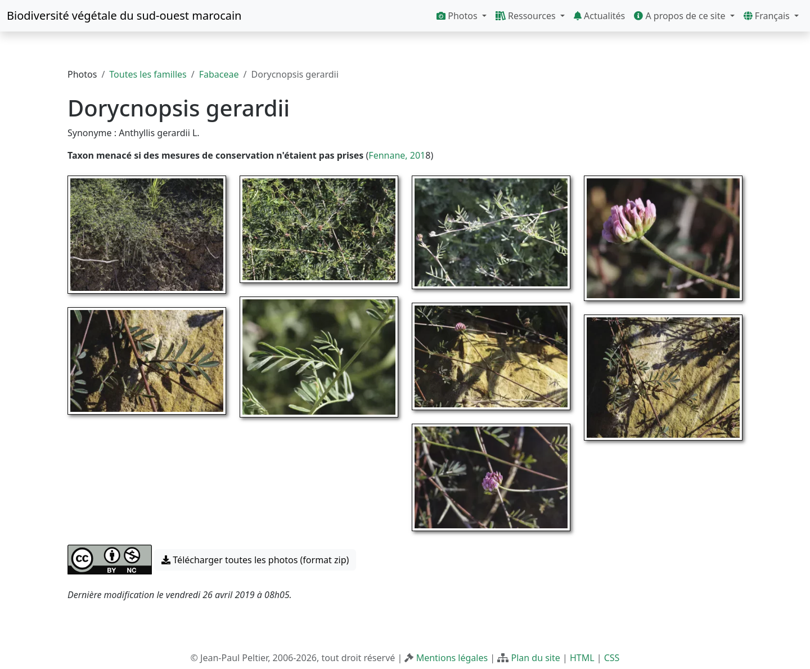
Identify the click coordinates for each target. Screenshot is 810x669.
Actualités (599, 16)
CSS (612, 658)
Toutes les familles (147, 74)
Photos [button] (458, 16)
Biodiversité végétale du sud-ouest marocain (124, 15)
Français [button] (768, 16)
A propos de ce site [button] (680, 16)
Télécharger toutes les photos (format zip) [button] (255, 560)
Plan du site (535, 658)
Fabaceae (219, 74)
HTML (582, 658)
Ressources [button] (527, 16)
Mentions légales (452, 658)
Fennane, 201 (396, 155)
